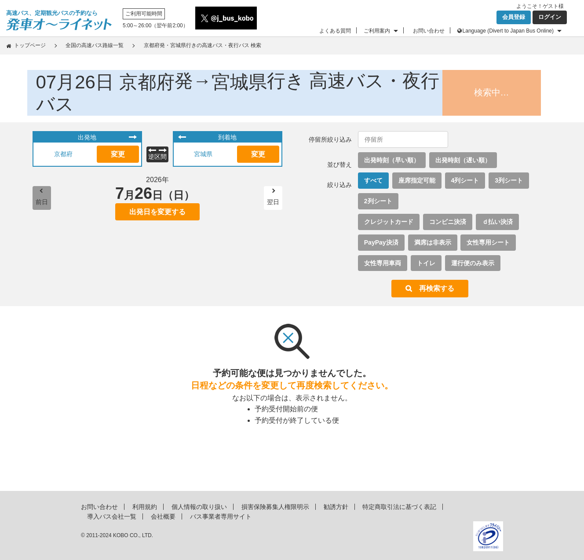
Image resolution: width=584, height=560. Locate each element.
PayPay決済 (381, 242)
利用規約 (144, 506)
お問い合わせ (429, 31)
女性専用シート (488, 242)
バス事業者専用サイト (221, 516)
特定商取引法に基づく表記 (399, 506)
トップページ (30, 45)
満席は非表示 (432, 242)
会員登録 (513, 17)
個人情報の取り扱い (199, 506)
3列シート (509, 180)
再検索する (436, 288)
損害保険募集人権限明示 (275, 506)
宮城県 (203, 153)
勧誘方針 (336, 506)
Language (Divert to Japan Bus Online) (508, 31)
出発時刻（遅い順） (463, 160)
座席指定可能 (416, 180)
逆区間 (157, 156)
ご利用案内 (377, 31)
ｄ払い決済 (497, 221)
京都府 (63, 153)
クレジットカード (388, 221)
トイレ (426, 263)
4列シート (465, 180)
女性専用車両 (382, 263)
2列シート (378, 201)
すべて (373, 180)
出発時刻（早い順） (392, 160)
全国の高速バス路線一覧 (95, 45)
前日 (42, 201)
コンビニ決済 (447, 221)
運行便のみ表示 (472, 263)
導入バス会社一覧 (111, 516)
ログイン (549, 17)
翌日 (273, 201)
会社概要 (163, 516)
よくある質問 (335, 31)
